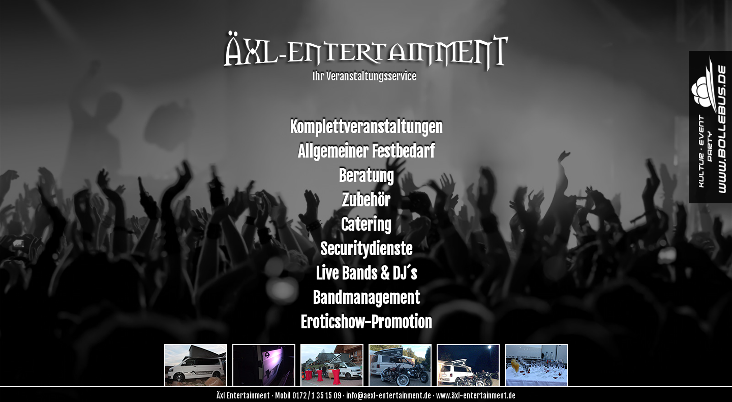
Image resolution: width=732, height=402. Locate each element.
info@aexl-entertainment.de (388, 395)
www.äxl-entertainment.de (475, 395)
